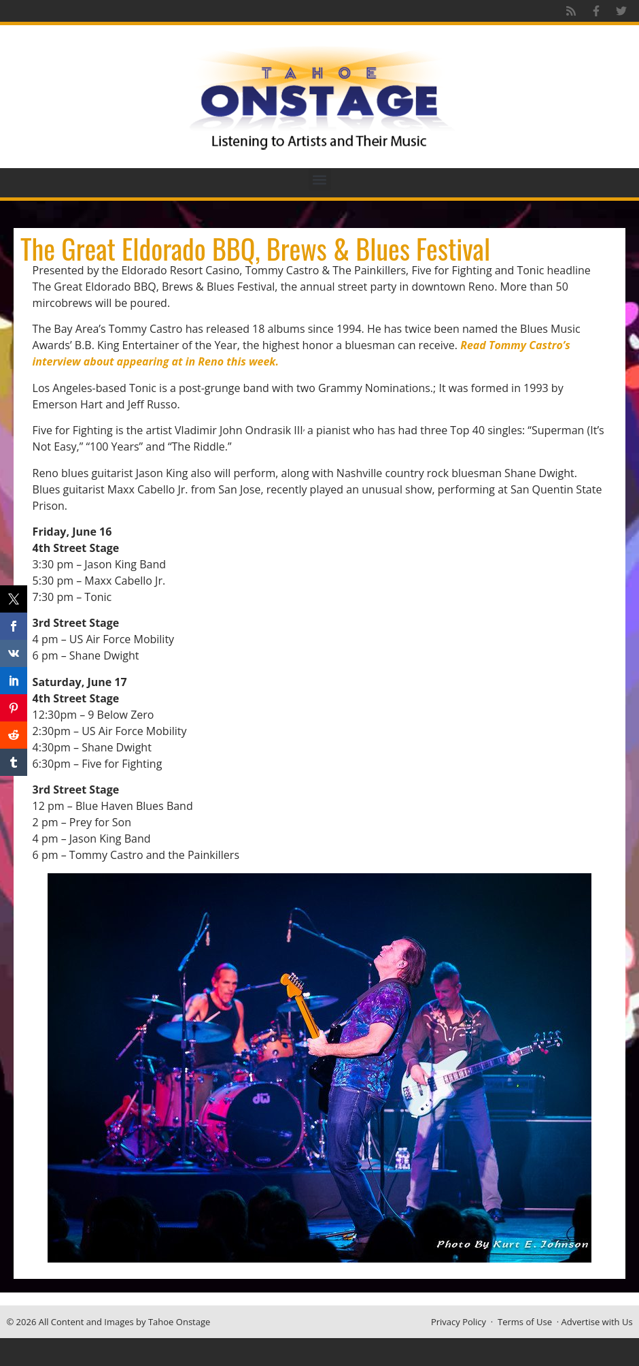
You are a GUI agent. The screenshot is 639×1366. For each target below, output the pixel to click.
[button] (320, 179)
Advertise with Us (597, 1322)
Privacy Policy (458, 1322)
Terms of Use (525, 1322)
